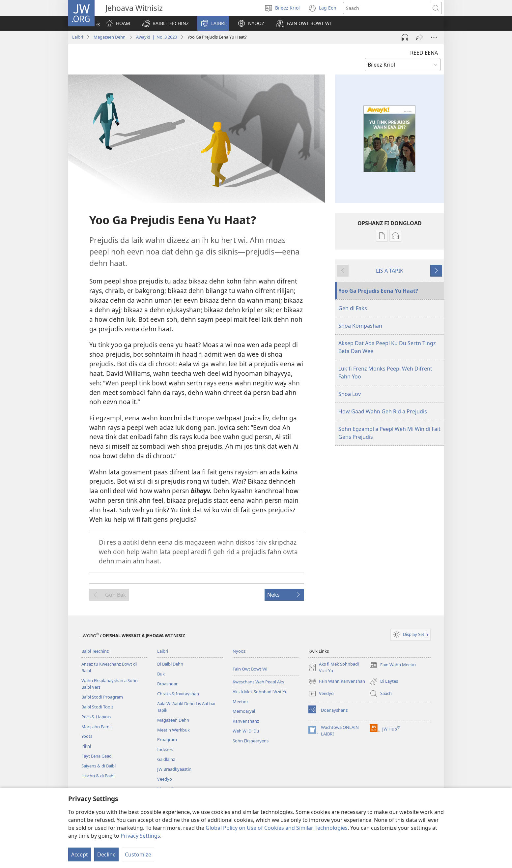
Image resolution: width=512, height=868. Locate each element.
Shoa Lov (349, 394)
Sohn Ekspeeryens (251, 741)
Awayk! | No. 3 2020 (156, 37)
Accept (79, 854)
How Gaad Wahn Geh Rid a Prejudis (382, 411)
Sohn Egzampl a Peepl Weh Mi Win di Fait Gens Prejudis (389, 432)
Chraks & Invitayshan (178, 694)
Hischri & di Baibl (97, 776)
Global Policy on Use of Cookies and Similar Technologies (277, 827)
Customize (138, 854)
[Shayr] (419, 37)
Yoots (86, 736)
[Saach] (386, 8)
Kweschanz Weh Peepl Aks (258, 682)
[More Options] (434, 37)
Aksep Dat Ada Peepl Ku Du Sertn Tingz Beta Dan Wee (387, 347)
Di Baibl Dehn (170, 664)
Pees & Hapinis (96, 717)
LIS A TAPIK (389, 270)
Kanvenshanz (246, 721)
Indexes (165, 749)
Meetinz (240, 701)
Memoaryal (244, 711)
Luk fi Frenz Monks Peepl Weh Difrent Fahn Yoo (385, 372)
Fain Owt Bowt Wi (250, 669)
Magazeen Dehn (110, 37)
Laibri (77, 37)
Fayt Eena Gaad (96, 756)
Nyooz (239, 651)
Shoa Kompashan (360, 325)
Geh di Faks (352, 308)
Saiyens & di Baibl (98, 766)
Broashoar (167, 684)
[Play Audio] (405, 37)
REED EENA (424, 52)
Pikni (86, 746)
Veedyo (164, 779)
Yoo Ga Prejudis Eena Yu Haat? (378, 290)
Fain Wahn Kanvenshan (336, 681)
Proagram (167, 739)
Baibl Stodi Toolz (97, 707)
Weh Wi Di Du (246, 731)
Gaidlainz (166, 759)
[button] (165, 23)
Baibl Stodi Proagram (102, 697)
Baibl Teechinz (95, 651)
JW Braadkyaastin (174, 769)
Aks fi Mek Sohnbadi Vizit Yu (260, 692)
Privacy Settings (140, 835)
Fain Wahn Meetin (393, 665)
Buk (161, 674)
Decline (106, 854)
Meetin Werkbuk (173, 730)
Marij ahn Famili (96, 727)
